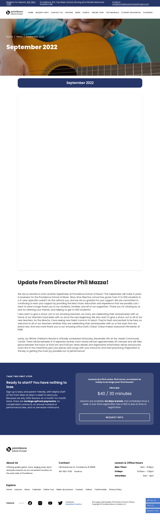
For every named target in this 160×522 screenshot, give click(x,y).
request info (42, 12)
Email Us (78, 471)
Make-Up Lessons (64, 489)
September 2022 (35, 36)
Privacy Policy (115, 489)
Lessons (69, 12)
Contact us (57, 12)
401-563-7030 (65, 471)
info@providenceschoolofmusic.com (130, 4)
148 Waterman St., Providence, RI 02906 (77, 467)
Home (30, 12)
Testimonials (112, 12)
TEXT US (150, 505)
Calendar (148, 12)
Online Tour (98, 12)
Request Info (114, 417)
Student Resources (131, 12)
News (77, 12)
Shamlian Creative (73, 504)
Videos (89, 489)
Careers (79, 489)
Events (86, 12)
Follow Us (10, 503)
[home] (16, 12)
